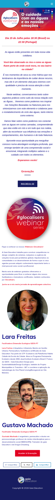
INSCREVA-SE (27, 184)
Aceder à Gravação (27, 453)
